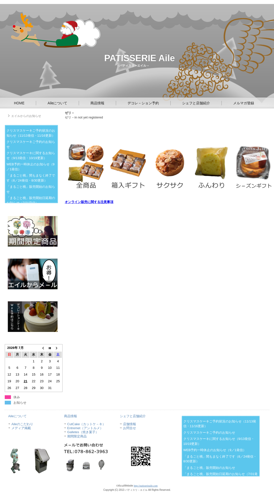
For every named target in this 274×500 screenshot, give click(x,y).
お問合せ (129, 428)
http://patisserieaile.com (146, 485)
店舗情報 (129, 424)
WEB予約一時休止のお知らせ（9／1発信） (214, 450)
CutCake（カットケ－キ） (86, 424)
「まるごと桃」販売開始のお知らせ (209, 468)
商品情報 (97, 103)
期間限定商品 (77, 436)
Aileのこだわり (22, 424)
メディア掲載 (21, 428)
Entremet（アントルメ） (85, 428)
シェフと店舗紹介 (196, 103)
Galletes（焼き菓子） (83, 432)
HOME (19, 103)
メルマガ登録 (243, 103)
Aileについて (57, 103)
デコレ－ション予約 (143, 103)
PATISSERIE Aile (139, 58)
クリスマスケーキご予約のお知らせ (209, 432)
